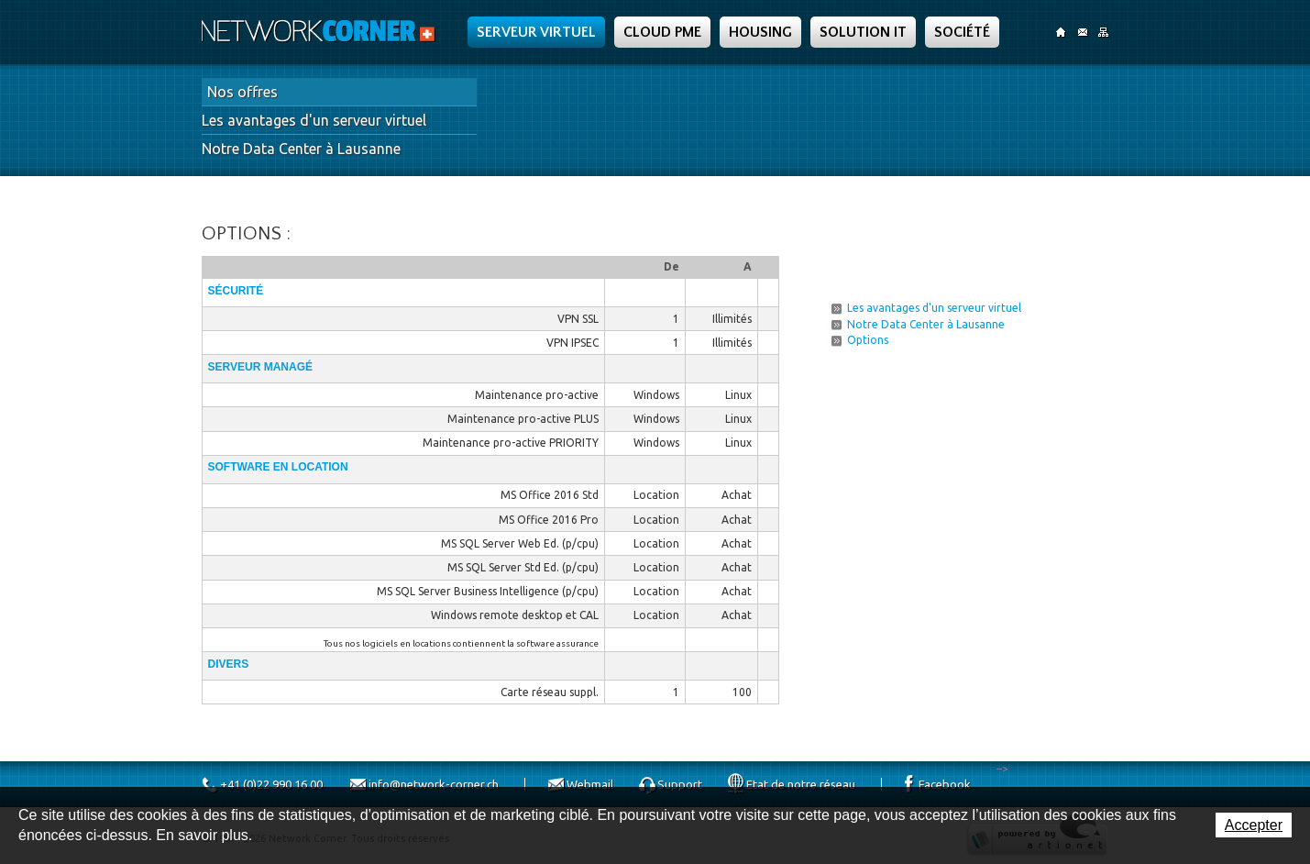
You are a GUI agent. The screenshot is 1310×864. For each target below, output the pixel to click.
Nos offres (242, 91)
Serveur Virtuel (536, 32)
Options (867, 340)
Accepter (1253, 825)
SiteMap (1103, 32)
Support (679, 784)
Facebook (945, 784)
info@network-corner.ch (434, 784)
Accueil (1061, 32)
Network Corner (321, 31)
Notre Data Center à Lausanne (301, 148)
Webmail (590, 784)
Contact (1082, 32)
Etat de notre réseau (800, 784)
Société (962, 32)
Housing (760, 32)
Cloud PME (662, 32)
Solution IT (863, 32)
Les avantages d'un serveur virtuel (314, 120)
